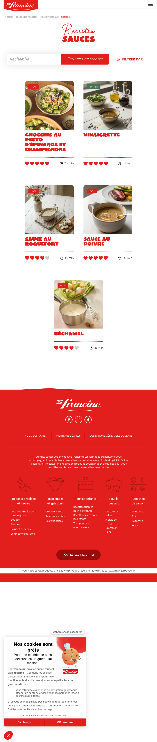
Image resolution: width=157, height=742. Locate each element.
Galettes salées (54, 521)
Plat (33, 87)
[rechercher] (34, 59)
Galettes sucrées (55, 516)
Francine (78, 456)
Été (134, 516)
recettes (89, 467)
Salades (15, 524)
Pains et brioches (21, 529)
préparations (107, 456)
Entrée (94, 87)
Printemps (138, 511)
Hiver (135, 525)
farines (93, 456)
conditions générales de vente (111, 435)
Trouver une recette (85, 59)
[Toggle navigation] (149, 4)
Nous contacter (36, 435)
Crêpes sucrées (54, 511)
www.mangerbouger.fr (122, 570)
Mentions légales (68, 435)
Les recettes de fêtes (23, 533)
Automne (137, 521)
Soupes (15, 519)
